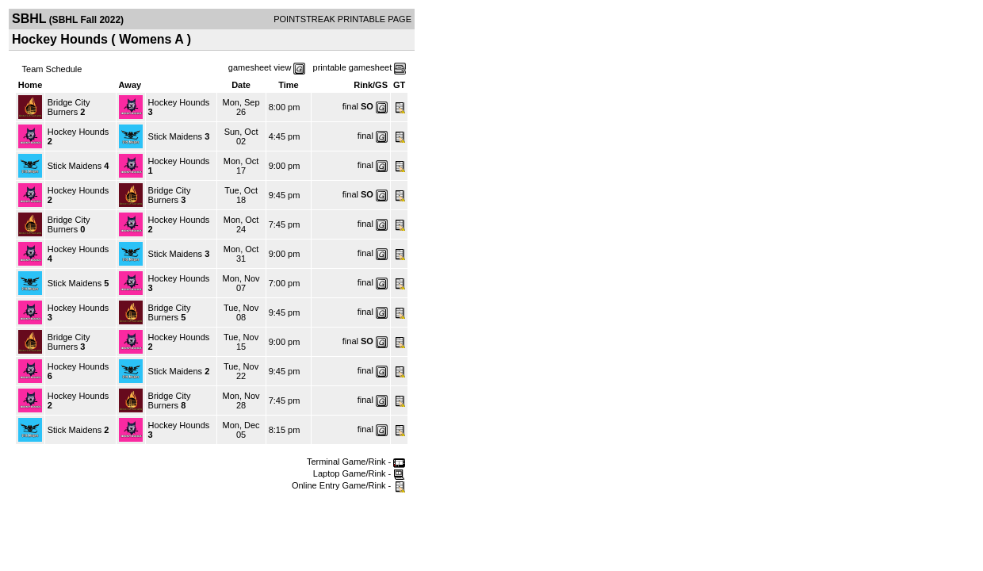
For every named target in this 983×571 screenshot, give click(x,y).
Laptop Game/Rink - (359, 473)
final (350, 106)
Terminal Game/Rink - (356, 461)
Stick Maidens (175, 136)
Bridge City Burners (69, 107)
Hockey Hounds (179, 102)
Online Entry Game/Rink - (348, 485)
